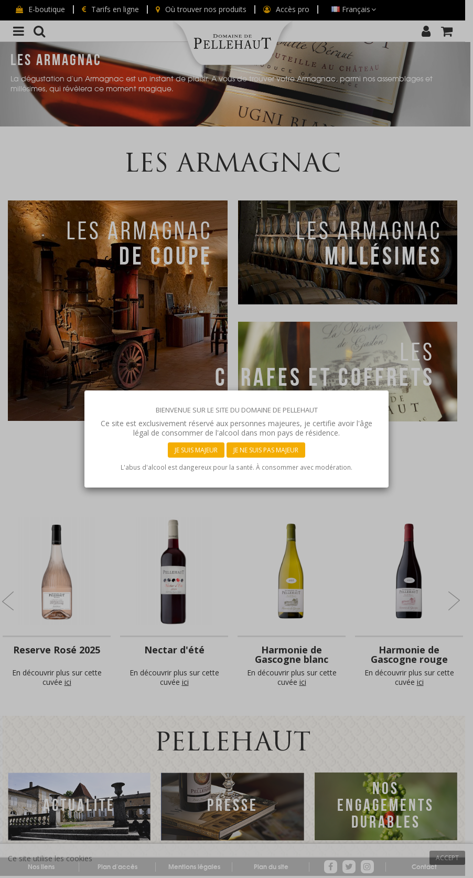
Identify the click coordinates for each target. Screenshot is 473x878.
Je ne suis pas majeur (265, 450)
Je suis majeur (196, 450)
